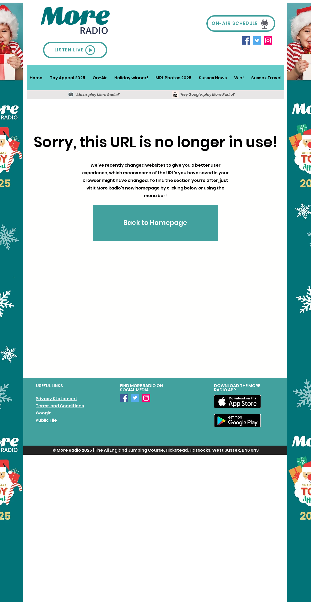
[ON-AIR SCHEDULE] (240, 23)
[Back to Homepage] (155, 223)
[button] (100, 77)
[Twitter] (257, 40)
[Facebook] (246, 40)
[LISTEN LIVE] (75, 50)
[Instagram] (268, 40)
